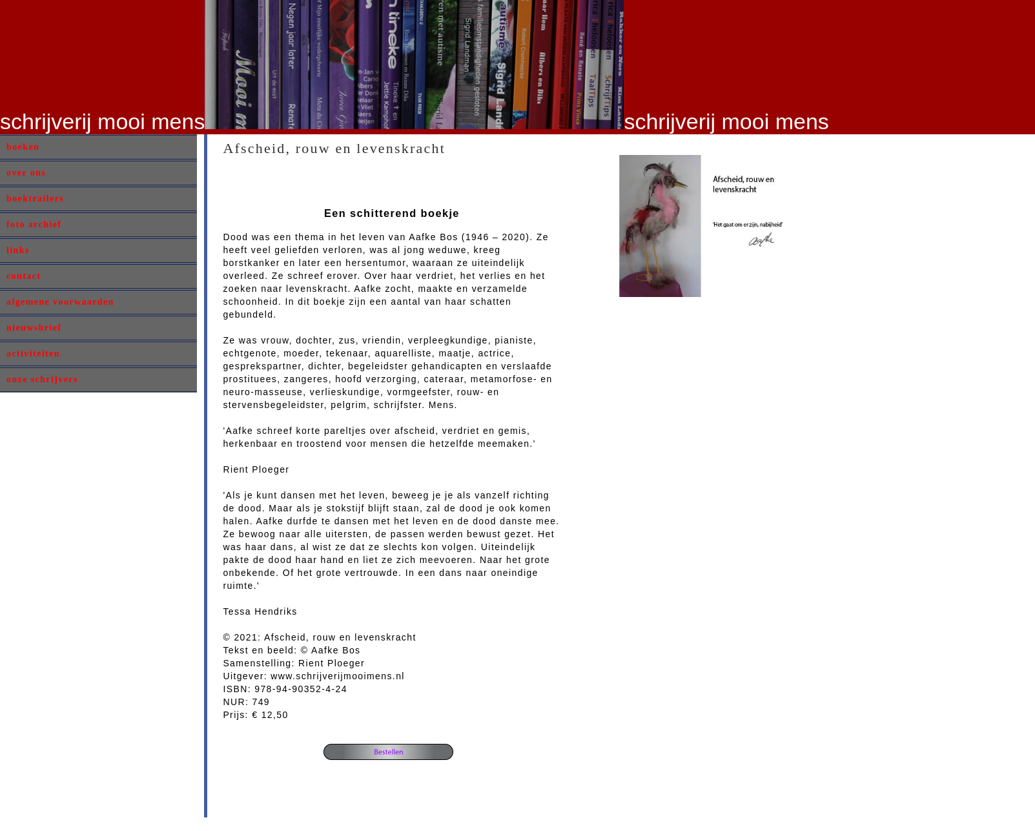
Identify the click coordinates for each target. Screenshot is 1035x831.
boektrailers (35, 198)
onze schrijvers (42, 379)
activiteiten (33, 353)
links (18, 250)
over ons (26, 173)
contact (23, 276)
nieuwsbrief (33, 328)
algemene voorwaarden (60, 302)
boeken (22, 147)
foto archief (33, 224)
